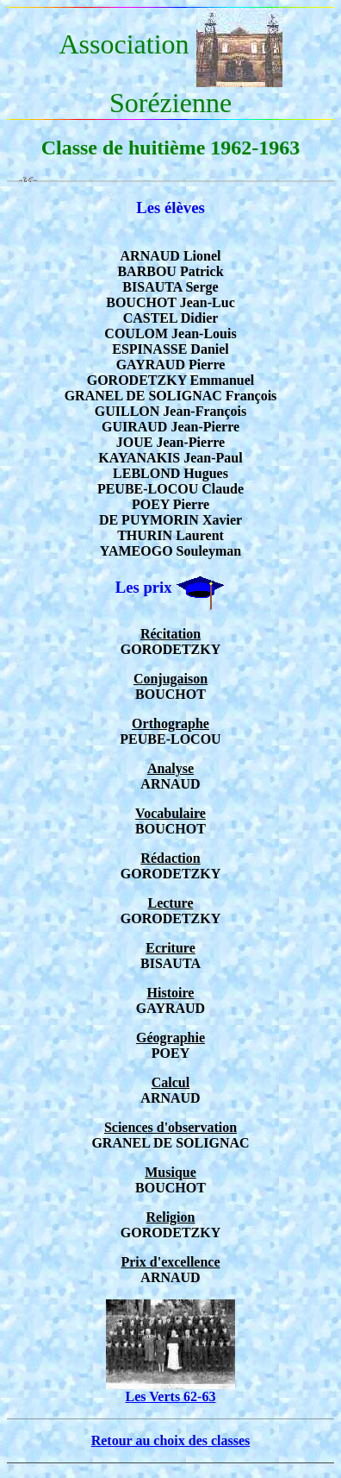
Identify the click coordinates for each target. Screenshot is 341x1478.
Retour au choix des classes (171, 1440)
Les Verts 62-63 (170, 1390)
